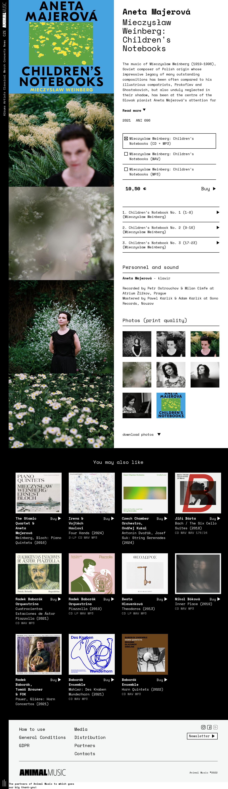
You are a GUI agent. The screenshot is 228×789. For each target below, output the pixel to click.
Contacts (84, 753)
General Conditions (42, 737)
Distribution (90, 737)
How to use (32, 729)
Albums (4, 111)
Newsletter (199, 736)
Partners (84, 745)
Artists (4, 98)
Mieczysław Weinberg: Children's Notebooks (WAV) (159, 156)
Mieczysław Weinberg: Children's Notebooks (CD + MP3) (159, 141)
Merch (4, 68)
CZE (4, 33)
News (4, 43)
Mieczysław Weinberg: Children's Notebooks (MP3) (159, 172)
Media (80, 729)
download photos (138, 434)
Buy (205, 188)
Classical (4, 82)
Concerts (4, 55)
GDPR (24, 745)
